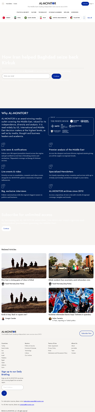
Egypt (3, 360)
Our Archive (28, 355)
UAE (3, 353)
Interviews (74, 12)
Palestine (4, 358)
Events (15, 4)
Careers (73, 353)
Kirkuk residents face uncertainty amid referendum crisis (69, 280)
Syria (3, 367)
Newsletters (9, 4)
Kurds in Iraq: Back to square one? (14, 314)
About (73, 346)
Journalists (74, 348)
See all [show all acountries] (90, 18)
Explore (66, 12)
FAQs (49, 351)
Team (72, 351)
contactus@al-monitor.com (27, 405)
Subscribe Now (86, 333)
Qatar (3, 363)
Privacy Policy (52, 348)
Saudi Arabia (5, 348)
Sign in (91, 4)
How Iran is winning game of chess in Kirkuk (18, 280)
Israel (3, 355)
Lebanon (4, 365)
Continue (6, 228)
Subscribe (85, 4)
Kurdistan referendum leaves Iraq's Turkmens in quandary (70, 314)
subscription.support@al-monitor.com (34, 401)
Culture (33, 12)
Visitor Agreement (53, 346)
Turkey (3, 346)
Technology (43, 12)
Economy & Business (55, 12)
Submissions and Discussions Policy (57, 353)
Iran (3, 351)
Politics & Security (23, 12)
